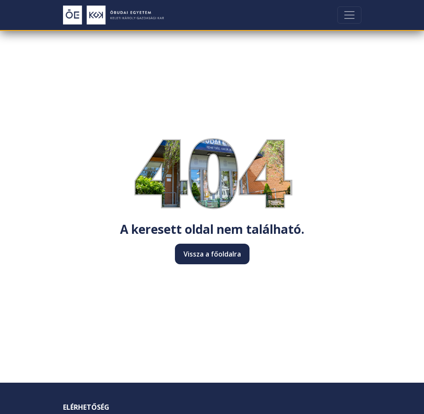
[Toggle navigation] (349, 15)
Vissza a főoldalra (212, 254)
